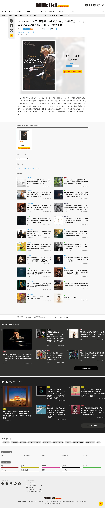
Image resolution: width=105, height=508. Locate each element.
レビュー (35, 12)
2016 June (53, 28)
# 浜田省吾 (15, 442)
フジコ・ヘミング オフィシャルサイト (30, 168)
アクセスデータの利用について (34, 491)
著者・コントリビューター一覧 (34, 485)
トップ (4, 12)
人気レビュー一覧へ (93, 425)
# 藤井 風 (68, 442)
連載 (28, 12)
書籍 (61, 15)
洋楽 (15, 15)
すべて (4, 15)
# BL (98, 442)
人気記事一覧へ (86, 368)
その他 (67, 15)
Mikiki (18, 316)
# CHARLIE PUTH (78, 442)
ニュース (43, 12)
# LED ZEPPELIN (58, 442)
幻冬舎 (71, 63)
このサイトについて (31, 483)
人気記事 (51, 12)
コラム (11, 12)
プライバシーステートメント (33, 489)
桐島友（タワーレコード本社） (26, 32)
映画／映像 (53, 15)
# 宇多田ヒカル (90, 442)
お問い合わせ (29, 487)
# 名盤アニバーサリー (34, 442)
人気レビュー (61, 12)
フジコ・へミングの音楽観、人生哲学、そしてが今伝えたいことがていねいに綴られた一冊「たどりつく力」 (43, 317)
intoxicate (47, 28)
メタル (29, 15)
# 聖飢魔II (23, 442)
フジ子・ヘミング (22, 158)
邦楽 (10, 15)
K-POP (22, 15)
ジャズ (36, 15)
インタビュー (20, 12)
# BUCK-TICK (47, 442)
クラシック (43, 15)
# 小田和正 (6, 442)
